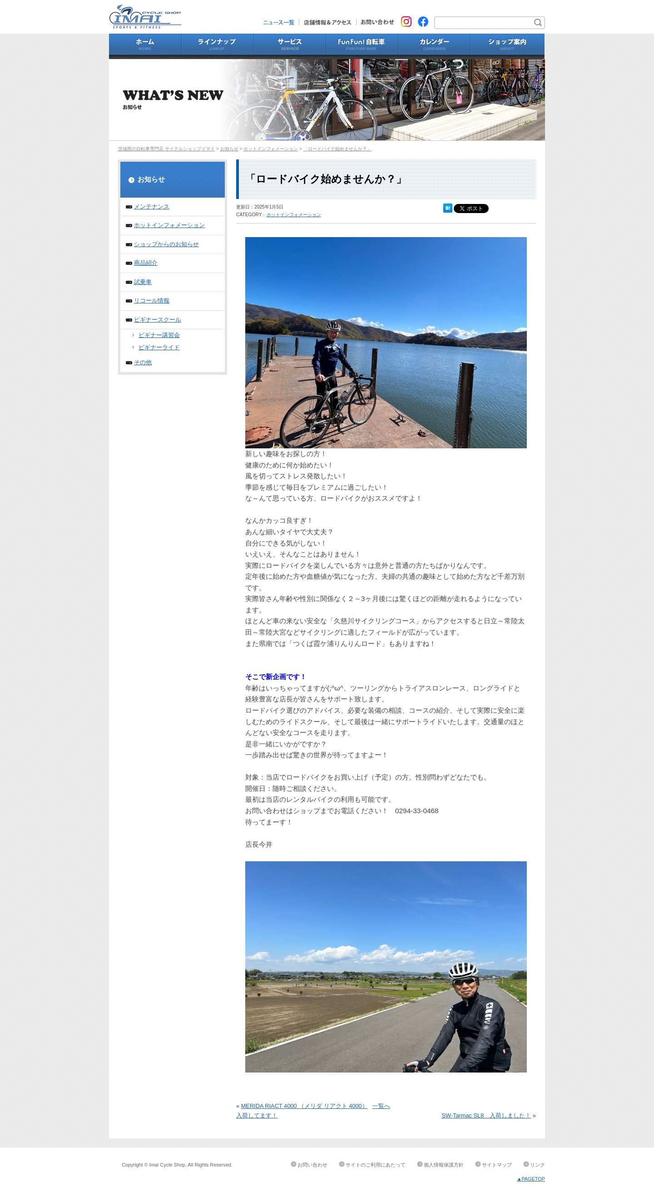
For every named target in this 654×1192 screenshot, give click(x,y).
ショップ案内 (508, 46)
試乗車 (143, 281)
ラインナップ (218, 46)
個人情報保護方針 (444, 1164)
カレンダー (434, 46)
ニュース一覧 (281, 22)
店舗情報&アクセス (328, 22)
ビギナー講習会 (159, 335)
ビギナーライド (159, 347)
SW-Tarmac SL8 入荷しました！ (486, 1115)
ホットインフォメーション (270, 148)
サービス (290, 46)
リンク (537, 1164)
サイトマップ (497, 1164)
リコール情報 (151, 300)
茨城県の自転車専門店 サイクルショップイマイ (166, 148)
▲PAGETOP (531, 1179)
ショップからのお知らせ (166, 244)
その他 (143, 362)
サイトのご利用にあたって (376, 1164)
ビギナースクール (157, 319)
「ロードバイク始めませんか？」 (337, 148)
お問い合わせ (375, 22)
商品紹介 (146, 262)
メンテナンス (151, 206)
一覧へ (381, 1106)
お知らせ (229, 148)
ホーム (145, 46)
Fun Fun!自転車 (362, 46)
